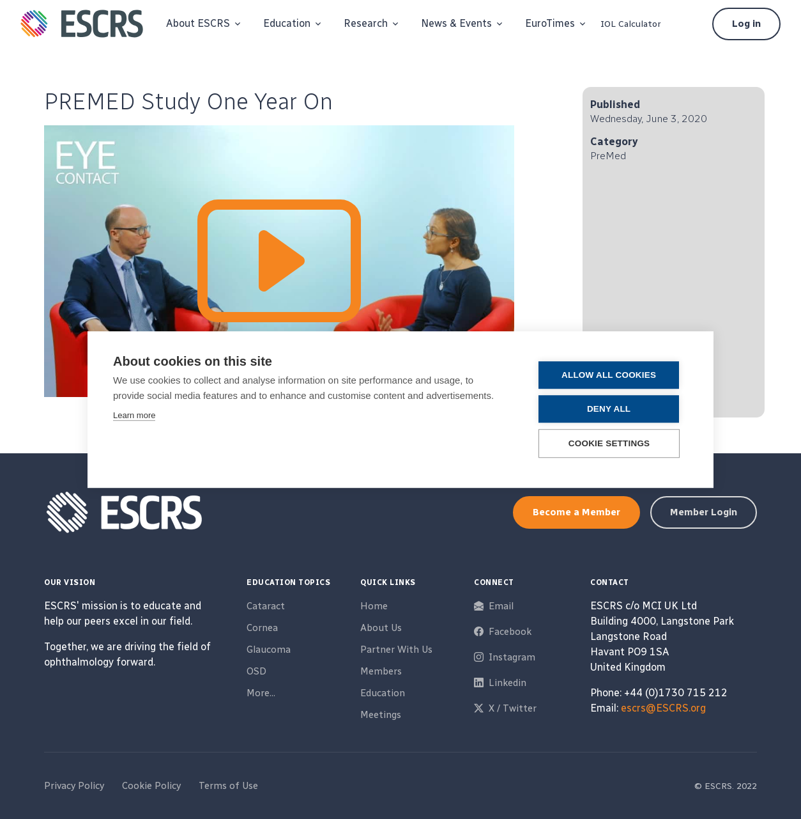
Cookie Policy (151, 786)
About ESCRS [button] (198, 23)
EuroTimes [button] (550, 23)
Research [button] (366, 23)
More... (261, 693)
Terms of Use (228, 786)
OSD (256, 671)
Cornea (262, 628)
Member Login (703, 512)
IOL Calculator (630, 24)
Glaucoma (269, 649)
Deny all (610, 409)
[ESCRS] (81, 24)
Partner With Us (396, 649)
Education (382, 693)
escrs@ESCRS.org (663, 708)
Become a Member (576, 512)
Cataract (266, 606)
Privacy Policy (74, 786)
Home (374, 606)
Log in (746, 23)
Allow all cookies (610, 375)
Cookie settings (611, 443)
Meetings (380, 715)
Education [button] (286, 23)
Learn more (134, 415)
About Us (381, 628)
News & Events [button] (456, 23)
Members (381, 671)
